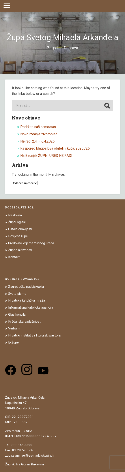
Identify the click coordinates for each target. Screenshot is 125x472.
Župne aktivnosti (20, 250)
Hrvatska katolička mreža (26, 300)
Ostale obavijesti (20, 229)
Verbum (14, 328)
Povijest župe (18, 236)
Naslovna (15, 215)
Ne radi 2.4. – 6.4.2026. (37, 141)
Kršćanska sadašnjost (24, 322)
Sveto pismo (17, 294)
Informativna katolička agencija (30, 307)
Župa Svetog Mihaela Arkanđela (62, 37)
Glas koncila (17, 314)
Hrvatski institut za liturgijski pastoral (34, 335)
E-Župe (13, 342)
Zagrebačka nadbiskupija (26, 287)
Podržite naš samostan (38, 127)
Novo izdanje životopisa (38, 134)
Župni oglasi (17, 222)
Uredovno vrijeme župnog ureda (31, 243)
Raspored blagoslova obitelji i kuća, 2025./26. (55, 148)
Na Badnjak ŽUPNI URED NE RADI (46, 156)
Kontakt (14, 257)
